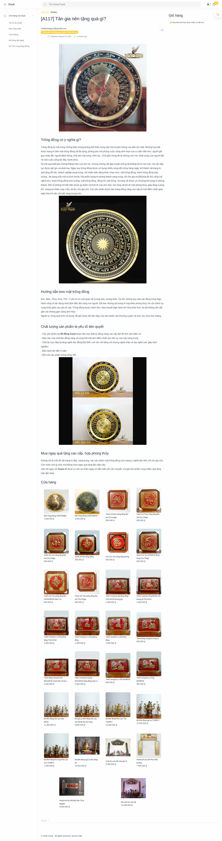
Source (74, 836)
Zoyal (11, 4)
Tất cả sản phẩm (15, 23)
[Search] (121, 4)
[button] (209, 4)
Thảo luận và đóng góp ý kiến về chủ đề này (59, 32)
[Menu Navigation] (5, 4)
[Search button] (45, 4)
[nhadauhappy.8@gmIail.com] (53, 28)
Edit (80, 836)
